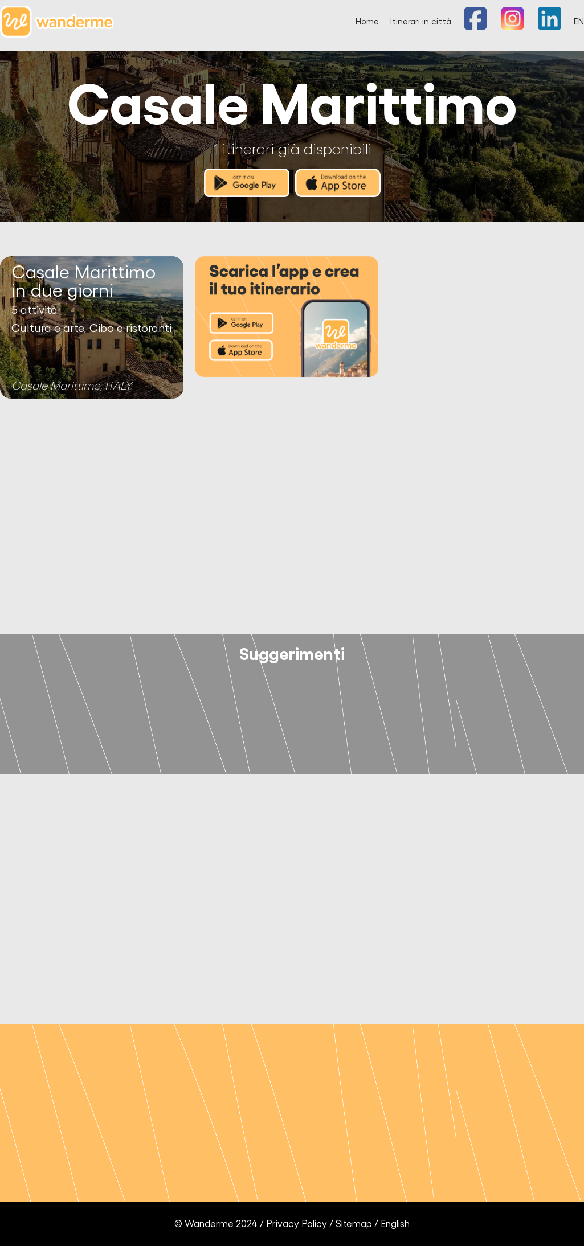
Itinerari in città (420, 22)
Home (367, 22)
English (395, 1224)
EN (579, 22)
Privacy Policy (296, 1224)
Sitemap (354, 1224)
